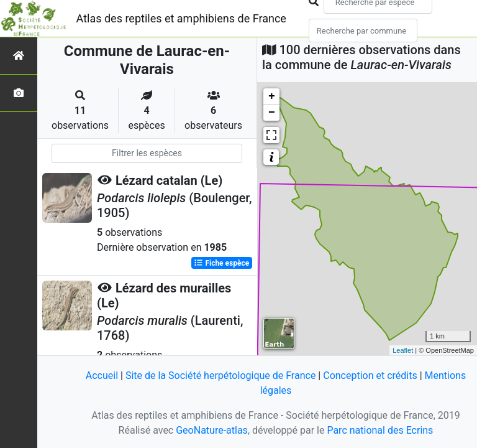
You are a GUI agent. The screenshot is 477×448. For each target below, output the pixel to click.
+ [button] (271, 96)
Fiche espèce (221, 263)
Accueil (102, 375)
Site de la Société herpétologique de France (220, 375)
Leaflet (403, 350)
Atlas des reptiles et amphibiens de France (181, 18)
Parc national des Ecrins (380, 430)
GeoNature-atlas (212, 430)
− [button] (271, 112)
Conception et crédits (370, 375)
